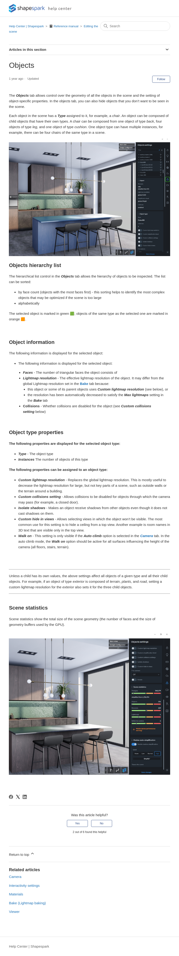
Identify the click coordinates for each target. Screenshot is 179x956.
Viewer (14, 912)
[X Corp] (18, 797)
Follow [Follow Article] (161, 79)
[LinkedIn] (25, 797)
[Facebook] (11, 797)
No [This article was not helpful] (101, 823)
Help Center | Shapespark (26, 26)
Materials (16, 894)
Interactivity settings (24, 885)
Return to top (22, 854)
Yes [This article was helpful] (77, 823)
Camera (15, 877)
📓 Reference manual (64, 26)
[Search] (135, 26)
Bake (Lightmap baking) (27, 903)
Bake (84, 384)
